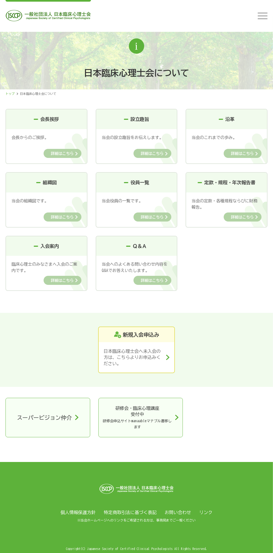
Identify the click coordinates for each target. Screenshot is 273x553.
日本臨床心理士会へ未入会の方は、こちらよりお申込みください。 (132, 357)
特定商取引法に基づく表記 (130, 512)
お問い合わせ (178, 512)
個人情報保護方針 (78, 512)
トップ (10, 93)
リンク (205, 512)
